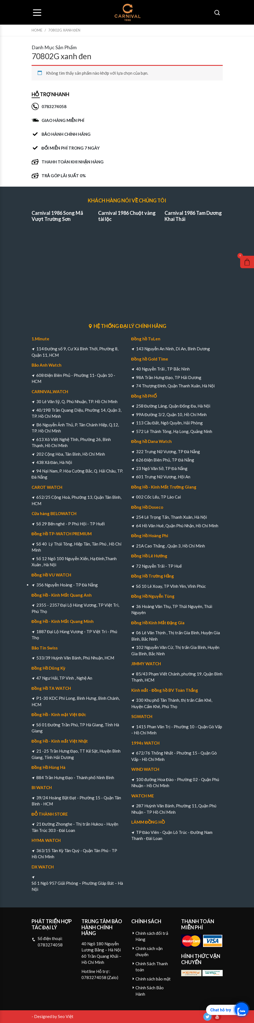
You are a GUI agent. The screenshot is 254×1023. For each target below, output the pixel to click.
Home (37, 30)
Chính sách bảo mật (153, 978)
